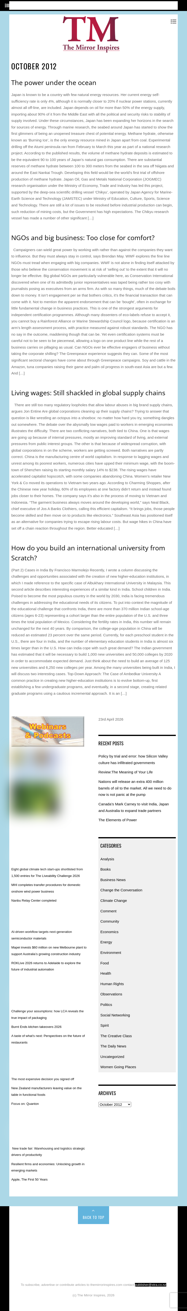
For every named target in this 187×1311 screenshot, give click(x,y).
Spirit (104, 1025)
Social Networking (115, 1015)
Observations (111, 994)
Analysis (107, 859)
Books (105, 869)
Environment (110, 952)
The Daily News (113, 1046)
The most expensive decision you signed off (42, 1079)
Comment (108, 911)
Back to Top (93, 1217)
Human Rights (112, 984)
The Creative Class (116, 1036)
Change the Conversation (121, 890)
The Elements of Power (117, 820)
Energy (106, 942)
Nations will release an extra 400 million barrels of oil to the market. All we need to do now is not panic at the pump (134, 788)
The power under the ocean (53, 82)
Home (27, 1234)
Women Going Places (118, 1067)
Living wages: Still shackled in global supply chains (88, 392)
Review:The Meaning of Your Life (125, 772)
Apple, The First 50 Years (29, 1179)
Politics (106, 1004)
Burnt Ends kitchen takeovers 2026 (36, 1027)
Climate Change (113, 900)
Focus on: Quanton (25, 1104)
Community (109, 921)
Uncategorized (112, 1057)
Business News (113, 880)
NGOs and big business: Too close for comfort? (83, 237)
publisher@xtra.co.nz (150, 1285)
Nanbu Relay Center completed (33, 900)
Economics (109, 932)
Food (104, 963)
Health (105, 973)
